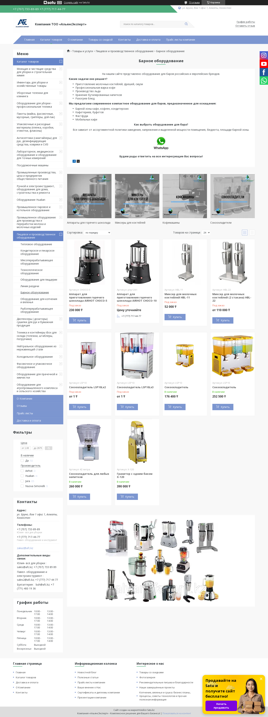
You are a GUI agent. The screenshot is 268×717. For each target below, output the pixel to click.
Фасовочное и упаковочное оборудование (34, 365)
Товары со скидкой (100, 39)
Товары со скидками (151, 672)
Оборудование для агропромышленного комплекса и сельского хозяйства (37, 388)
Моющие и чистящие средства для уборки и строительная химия (36, 72)
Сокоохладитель (176, 387)
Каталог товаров (51, 39)
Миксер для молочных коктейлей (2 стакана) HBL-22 (231, 297)
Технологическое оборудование (31, 271)
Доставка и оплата (148, 39)
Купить (81, 320)
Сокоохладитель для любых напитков (89, 475)
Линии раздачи (29, 286)
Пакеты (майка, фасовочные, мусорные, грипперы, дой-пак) (36, 115)
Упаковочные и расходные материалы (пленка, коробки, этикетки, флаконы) (35, 127)
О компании (75, 39)
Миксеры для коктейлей (130, 222)
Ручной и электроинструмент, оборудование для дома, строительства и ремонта (36, 189)
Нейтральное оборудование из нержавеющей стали (36, 347)
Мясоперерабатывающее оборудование (36, 261)
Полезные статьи (88, 677)
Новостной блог (87, 672)
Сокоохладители (221, 222)
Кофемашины (171, 222)
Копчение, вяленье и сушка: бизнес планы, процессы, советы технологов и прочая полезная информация (165, 696)
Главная (29, 39)
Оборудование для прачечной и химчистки (37, 375)
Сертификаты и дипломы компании (99, 692)
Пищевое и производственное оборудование (36, 236)
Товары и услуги (82, 51)
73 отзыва (194, 2)
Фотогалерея (147, 677)
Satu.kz (150, 710)
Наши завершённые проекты (157, 687)
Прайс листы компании (180, 39)
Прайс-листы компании (91, 682)
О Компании (24, 398)
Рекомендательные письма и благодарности (166, 682)
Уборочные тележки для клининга (32, 94)
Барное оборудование (34, 292)
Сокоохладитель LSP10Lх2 (87, 387)
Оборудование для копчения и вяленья (38, 300)
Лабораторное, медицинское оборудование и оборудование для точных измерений (37, 155)
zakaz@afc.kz (25, 548)
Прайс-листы (25, 413)
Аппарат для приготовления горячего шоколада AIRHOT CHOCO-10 (137, 297)
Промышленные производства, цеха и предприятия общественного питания (36, 176)
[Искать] (186, 24)
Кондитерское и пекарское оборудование (37, 252)
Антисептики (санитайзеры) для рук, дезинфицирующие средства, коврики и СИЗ (37, 141)
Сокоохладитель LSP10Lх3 (135, 387)
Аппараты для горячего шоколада (88, 222)
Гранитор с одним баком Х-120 (134, 475)
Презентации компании (92, 697)
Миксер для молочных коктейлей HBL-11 (181, 295)
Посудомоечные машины (32, 165)
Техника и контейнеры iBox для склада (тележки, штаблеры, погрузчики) (37, 336)
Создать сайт (71, 2)
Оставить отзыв (245, 26)
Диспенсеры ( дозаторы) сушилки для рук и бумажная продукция (35, 322)
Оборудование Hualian (31, 199)
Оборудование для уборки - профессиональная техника (34, 104)
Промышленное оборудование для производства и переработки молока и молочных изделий (36, 222)
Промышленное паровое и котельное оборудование (33, 208)
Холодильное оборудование (35, 356)
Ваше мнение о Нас (89, 687)
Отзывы (22, 406)
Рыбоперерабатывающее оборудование (36, 310)
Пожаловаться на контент (176, 713)
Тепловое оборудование (36, 244)
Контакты (124, 39)
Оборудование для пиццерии (38, 279)
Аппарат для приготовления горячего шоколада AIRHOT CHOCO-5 (88, 297)
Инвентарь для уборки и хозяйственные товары (32, 84)
